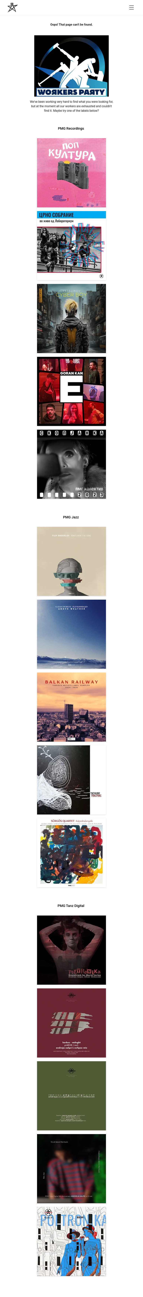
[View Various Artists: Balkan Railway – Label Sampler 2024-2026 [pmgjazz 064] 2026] (71, 707)
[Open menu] (131, 7)
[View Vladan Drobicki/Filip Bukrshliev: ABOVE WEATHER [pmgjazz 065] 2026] (71, 634)
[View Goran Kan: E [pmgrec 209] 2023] (71, 391)
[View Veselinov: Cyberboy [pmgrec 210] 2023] (71, 318)
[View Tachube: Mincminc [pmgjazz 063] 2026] (71, 779)
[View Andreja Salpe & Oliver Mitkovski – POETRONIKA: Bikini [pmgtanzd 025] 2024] (71, 1241)
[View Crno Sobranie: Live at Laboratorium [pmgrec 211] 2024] (71, 245)
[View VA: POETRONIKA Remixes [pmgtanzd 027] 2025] (71, 1095)
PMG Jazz (71, 517)
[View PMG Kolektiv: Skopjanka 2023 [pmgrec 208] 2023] (71, 464)
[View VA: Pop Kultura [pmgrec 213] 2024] (71, 172)
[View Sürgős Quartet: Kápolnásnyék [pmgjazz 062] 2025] (71, 852)
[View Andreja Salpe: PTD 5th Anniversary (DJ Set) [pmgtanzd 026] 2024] (71, 1168)
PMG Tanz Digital (71, 906)
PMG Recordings (71, 128)
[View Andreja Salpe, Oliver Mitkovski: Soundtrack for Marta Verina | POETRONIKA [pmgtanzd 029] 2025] (71, 950)
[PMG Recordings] (12, 7)
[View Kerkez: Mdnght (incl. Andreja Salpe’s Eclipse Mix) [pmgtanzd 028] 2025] (71, 1023)
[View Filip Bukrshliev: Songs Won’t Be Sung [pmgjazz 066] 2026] (71, 561)
